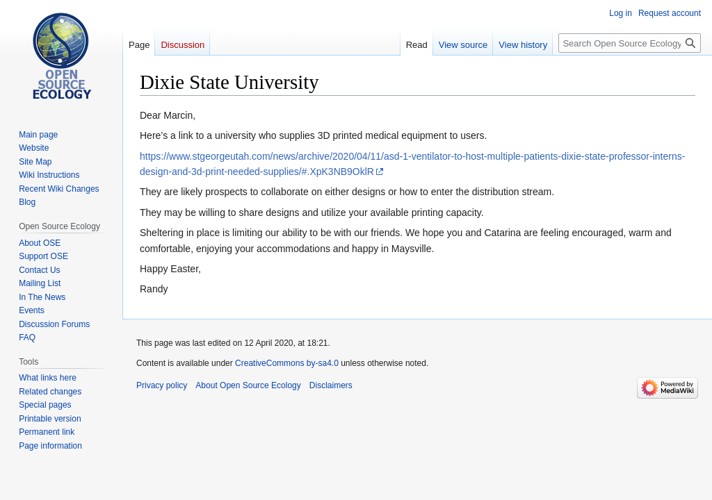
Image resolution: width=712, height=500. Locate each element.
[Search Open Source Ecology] (629, 43)
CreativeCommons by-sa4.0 (287, 363)
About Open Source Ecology (247, 385)
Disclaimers (331, 385)
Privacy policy (161, 385)
